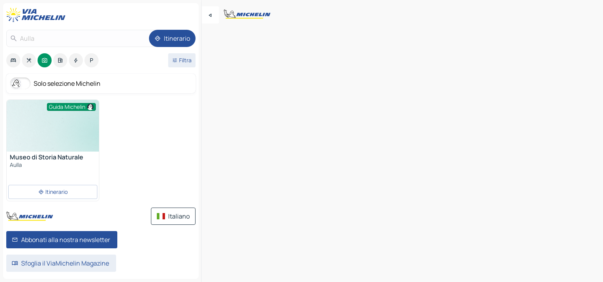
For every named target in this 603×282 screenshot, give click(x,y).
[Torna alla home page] (37, 15)
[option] (13, 60)
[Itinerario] (172, 38)
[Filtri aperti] (182, 60)
